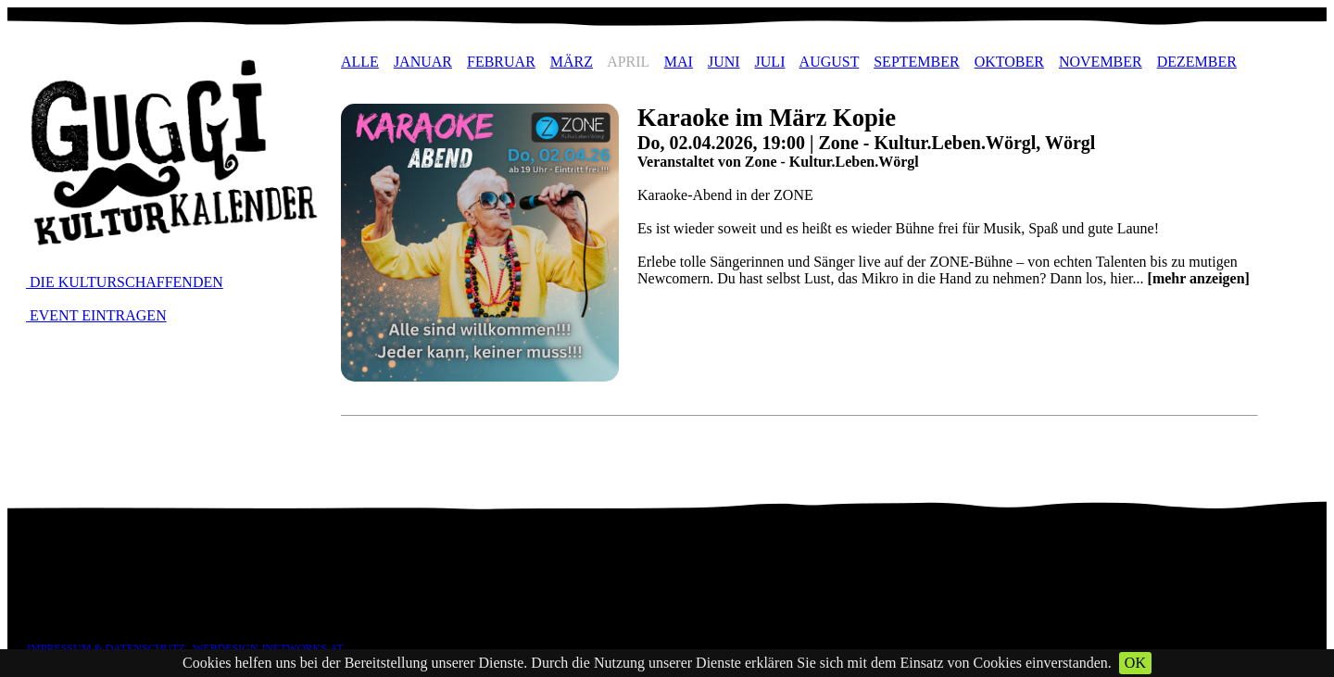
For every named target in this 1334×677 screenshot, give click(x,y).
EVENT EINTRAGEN (96, 315)
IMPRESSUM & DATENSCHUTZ (106, 648)
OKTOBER (1009, 61)
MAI (678, 61)
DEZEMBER (1197, 61)
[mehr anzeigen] (1199, 278)
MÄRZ (571, 61)
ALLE (360, 61)
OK (1135, 663)
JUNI (724, 61)
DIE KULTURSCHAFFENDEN (124, 282)
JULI (770, 61)
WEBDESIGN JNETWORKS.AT (268, 648)
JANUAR (423, 61)
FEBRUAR (501, 61)
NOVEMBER (1100, 61)
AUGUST (829, 61)
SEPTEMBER (916, 61)
